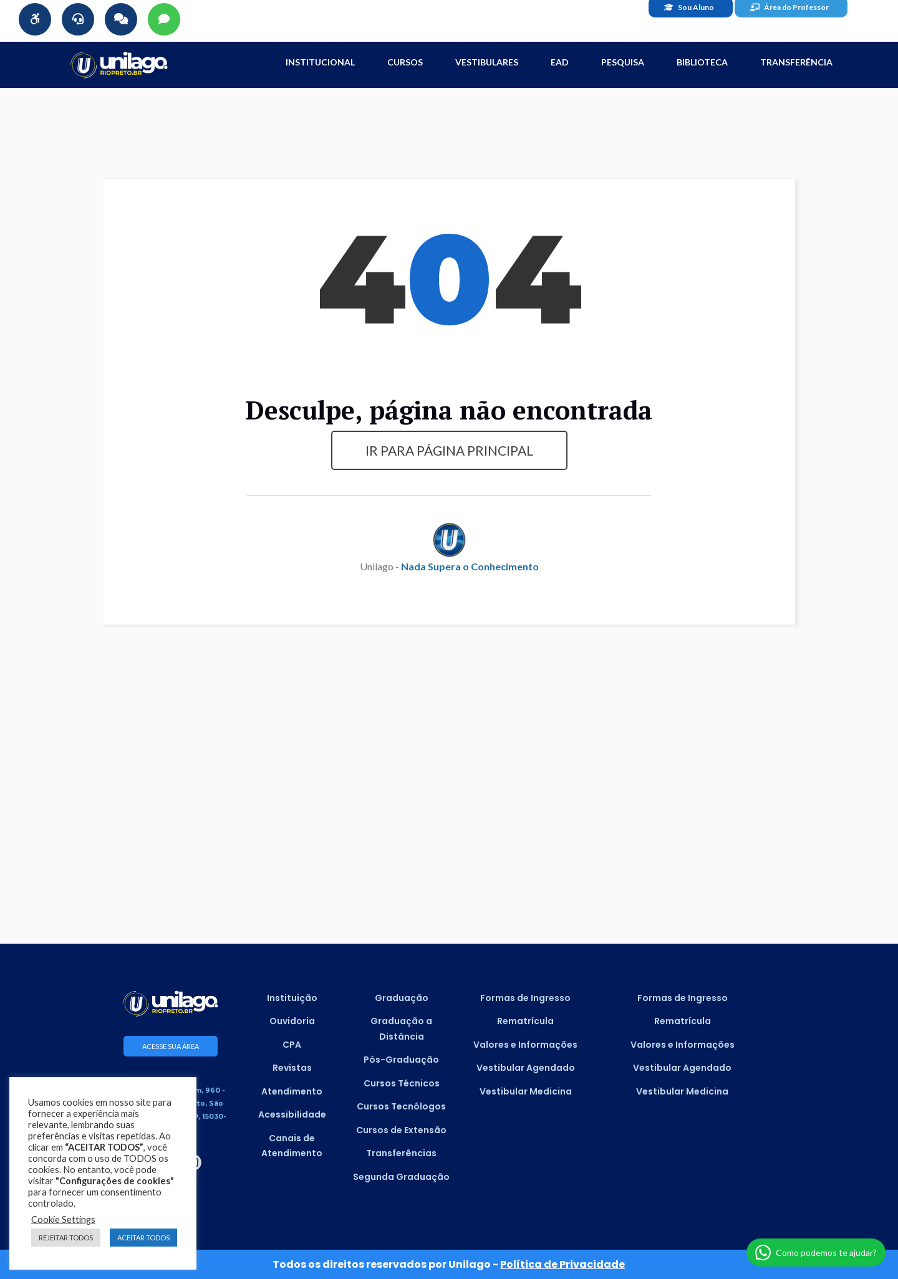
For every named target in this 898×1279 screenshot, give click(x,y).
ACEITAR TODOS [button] (143, 1237)
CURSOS (405, 62)
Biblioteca (702, 62)
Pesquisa (622, 62)
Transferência (796, 62)
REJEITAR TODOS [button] (66, 1237)
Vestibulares (486, 62)
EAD (560, 62)
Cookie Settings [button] (63, 1219)
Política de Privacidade (562, 1264)
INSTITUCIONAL (320, 62)
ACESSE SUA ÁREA (170, 1046)
